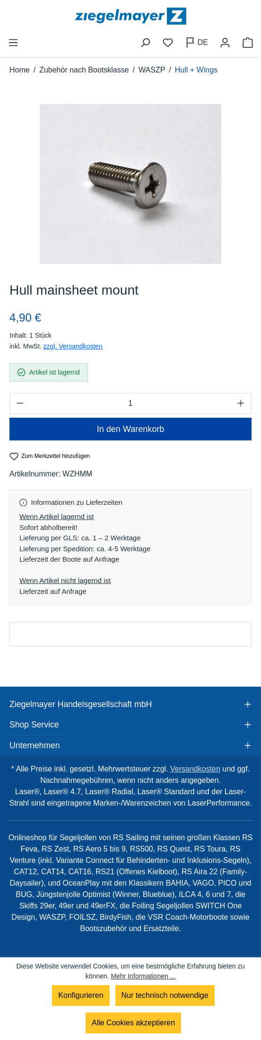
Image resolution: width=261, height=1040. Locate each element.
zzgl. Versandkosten (73, 346)
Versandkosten (195, 769)
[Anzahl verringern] (19, 403)
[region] (130, 184)
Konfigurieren (80, 995)
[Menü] (13, 42)
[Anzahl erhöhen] (241, 403)
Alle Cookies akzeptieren (133, 1023)
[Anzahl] (130, 403)
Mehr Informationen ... (143, 976)
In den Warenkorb (130, 429)
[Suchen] (145, 42)
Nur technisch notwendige (165, 995)
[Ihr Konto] (225, 42)
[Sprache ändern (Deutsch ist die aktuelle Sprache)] (196, 42)
